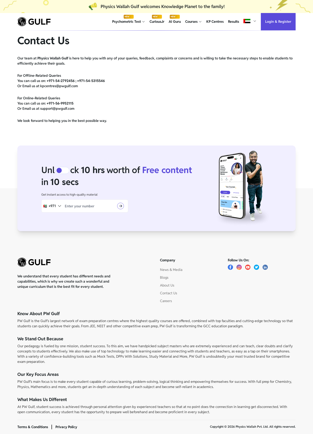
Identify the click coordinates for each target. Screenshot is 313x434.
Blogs (164, 277)
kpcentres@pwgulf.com (59, 86)
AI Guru (175, 21)
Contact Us (168, 293)
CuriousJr (157, 21)
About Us (167, 285)
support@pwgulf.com (57, 108)
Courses (193, 21)
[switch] (62, 170)
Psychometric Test (128, 21)
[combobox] (52, 206)
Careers (166, 301)
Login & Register (278, 21)
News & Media (171, 269)
